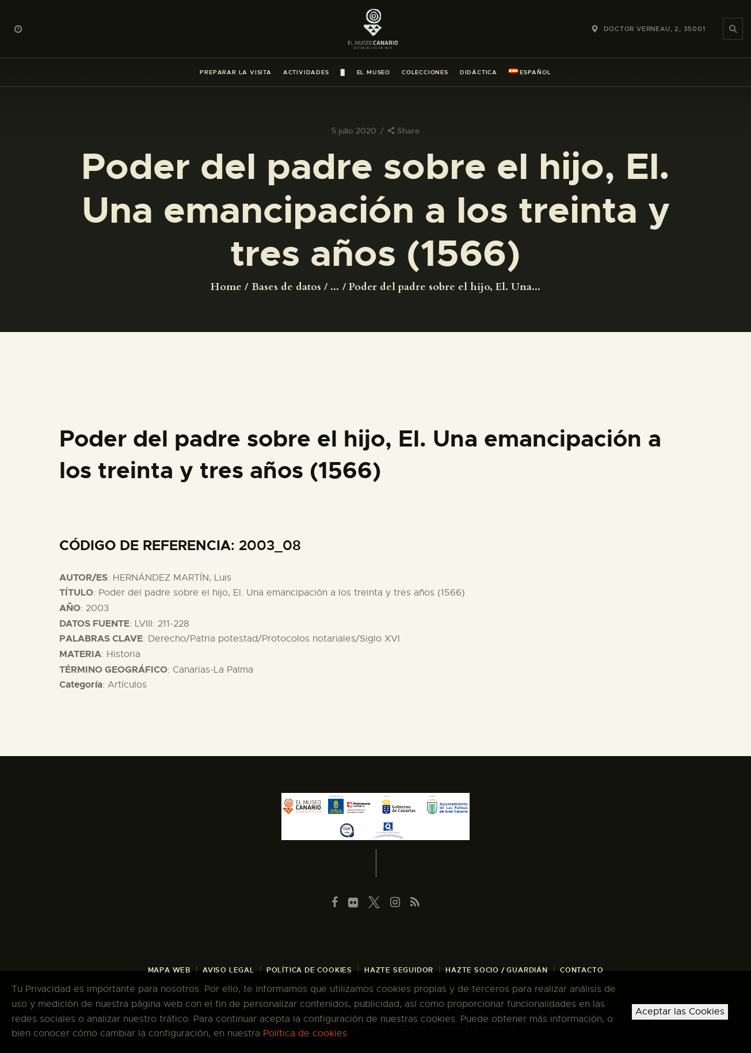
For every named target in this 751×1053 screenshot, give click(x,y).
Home (226, 287)
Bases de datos (286, 287)
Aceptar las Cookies (680, 1011)
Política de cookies (305, 1033)
